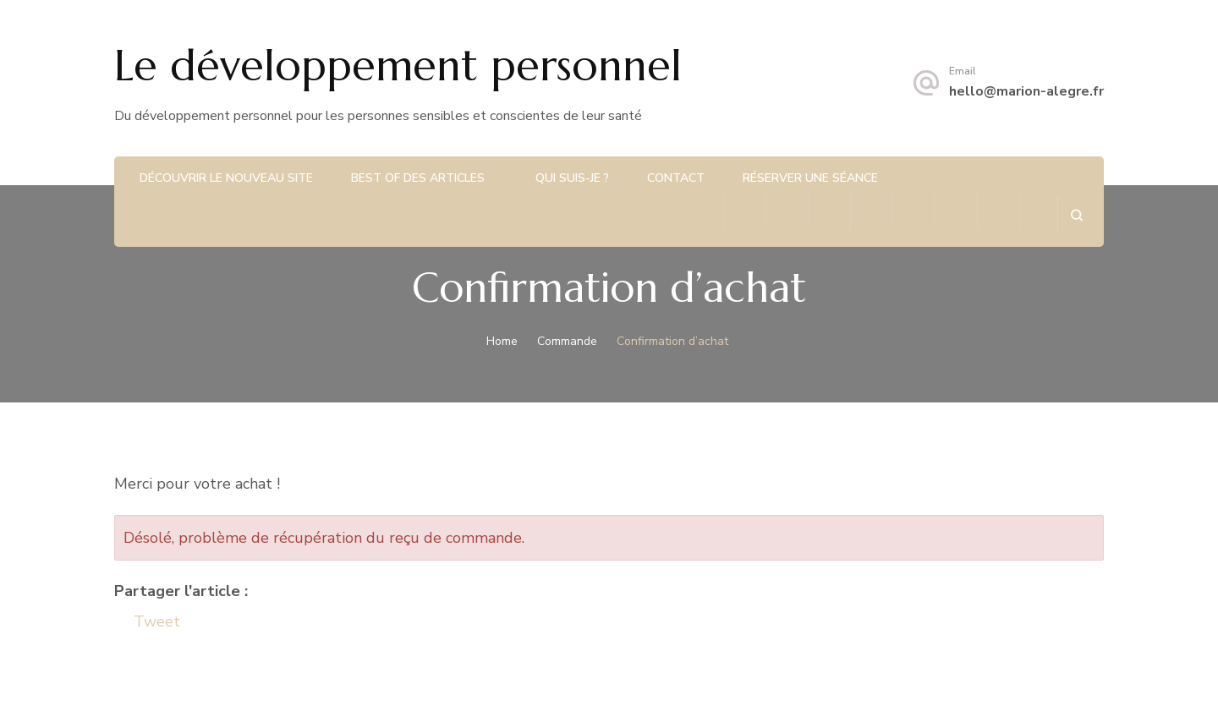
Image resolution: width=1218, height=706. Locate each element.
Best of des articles (418, 178)
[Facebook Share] (123, 622)
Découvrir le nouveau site (226, 178)
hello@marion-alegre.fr (1026, 91)
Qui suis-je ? (572, 178)
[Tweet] (129, 622)
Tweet (157, 621)
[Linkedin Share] (185, 619)
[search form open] (1076, 215)
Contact (676, 178)
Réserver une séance (810, 178)
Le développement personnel (398, 65)
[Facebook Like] (117, 622)
